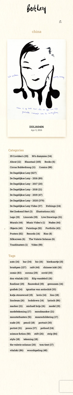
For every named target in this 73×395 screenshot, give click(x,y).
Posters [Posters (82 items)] (16, 233)
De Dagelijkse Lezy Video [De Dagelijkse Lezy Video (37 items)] (26, 205)
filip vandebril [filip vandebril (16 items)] (42, 278)
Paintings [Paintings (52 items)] (34, 228)
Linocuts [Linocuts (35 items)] (30, 217)
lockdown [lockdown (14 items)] (36, 300)
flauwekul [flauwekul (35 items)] (36, 283)
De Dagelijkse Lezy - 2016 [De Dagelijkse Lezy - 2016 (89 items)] (26, 178)
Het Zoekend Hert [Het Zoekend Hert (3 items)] (21, 211)
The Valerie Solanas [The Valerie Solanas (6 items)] (42, 239)
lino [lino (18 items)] (54, 294)
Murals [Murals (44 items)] (16, 222)
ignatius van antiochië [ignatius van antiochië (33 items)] (41, 289)
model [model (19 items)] (54, 306)
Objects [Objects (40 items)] (16, 228)
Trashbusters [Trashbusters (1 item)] (19, 244)
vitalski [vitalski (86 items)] (16, 350)
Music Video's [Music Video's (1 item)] (35, 222)
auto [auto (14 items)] (14, 261)
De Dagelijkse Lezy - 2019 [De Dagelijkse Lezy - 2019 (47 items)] (26, 194)
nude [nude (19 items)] (15, 322)
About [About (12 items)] (15, 161)
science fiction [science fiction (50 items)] (20, 333)
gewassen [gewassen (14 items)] (55, 283)
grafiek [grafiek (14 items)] (16, 289)
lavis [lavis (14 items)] (41, 294)
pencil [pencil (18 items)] (29, 322)
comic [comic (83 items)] (15, 272)
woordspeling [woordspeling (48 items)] (37, 350)
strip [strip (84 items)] (52, 333)
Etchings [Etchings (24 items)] (53, 205)
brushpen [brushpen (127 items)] (18, 267)
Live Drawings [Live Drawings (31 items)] (51, 217)
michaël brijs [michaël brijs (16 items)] (35, 306)
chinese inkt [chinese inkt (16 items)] (52, 267)
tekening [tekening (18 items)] (31, 339)
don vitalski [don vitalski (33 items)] (19, 278)
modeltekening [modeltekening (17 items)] (20, 311)
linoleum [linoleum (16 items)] (17, 300)
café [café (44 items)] (35, 267)
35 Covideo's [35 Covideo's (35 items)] (19, 156)
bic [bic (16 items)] (39, 261)
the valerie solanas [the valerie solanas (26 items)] (23, 344)
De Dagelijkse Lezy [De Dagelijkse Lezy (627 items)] (23, 172)
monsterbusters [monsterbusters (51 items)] (20, 316)
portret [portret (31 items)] (16, 328)
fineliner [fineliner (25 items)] (17, 283)
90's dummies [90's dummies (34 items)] (42, 156)
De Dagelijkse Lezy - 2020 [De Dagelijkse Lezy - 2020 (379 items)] (27, 200)
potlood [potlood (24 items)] (47, 328)
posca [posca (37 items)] (31, 328)
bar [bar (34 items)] (27, 261)
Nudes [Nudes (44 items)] (54, 222)
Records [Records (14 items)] (33, 233)
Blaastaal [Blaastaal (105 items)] (33, 161)
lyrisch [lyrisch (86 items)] (53, 300)
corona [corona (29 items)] (31, 272)
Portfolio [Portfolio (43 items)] (53, 228)
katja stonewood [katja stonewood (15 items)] (21, 294)
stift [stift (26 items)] (39, 333)
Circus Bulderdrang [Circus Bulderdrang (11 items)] (22, 167)
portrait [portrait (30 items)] (45, 322)
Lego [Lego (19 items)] (15, 217)
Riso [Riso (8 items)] (48, 233)
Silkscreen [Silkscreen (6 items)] (17, 239)
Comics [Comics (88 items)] (45, 167)
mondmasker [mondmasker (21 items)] (44, 311)
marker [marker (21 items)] (16, 306)
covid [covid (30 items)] (46, 272)
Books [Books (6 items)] (50, 161)
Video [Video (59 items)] (36, 244)
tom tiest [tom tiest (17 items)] (47, 344)
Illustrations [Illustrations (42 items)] (45, 211)
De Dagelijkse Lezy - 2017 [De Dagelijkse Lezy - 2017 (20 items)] (26, 183)
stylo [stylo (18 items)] (15, 339)
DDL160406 (36, 127)
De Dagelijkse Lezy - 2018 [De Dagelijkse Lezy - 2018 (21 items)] (26, 189)
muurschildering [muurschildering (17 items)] (46, 316)
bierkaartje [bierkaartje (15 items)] (55, 261)
